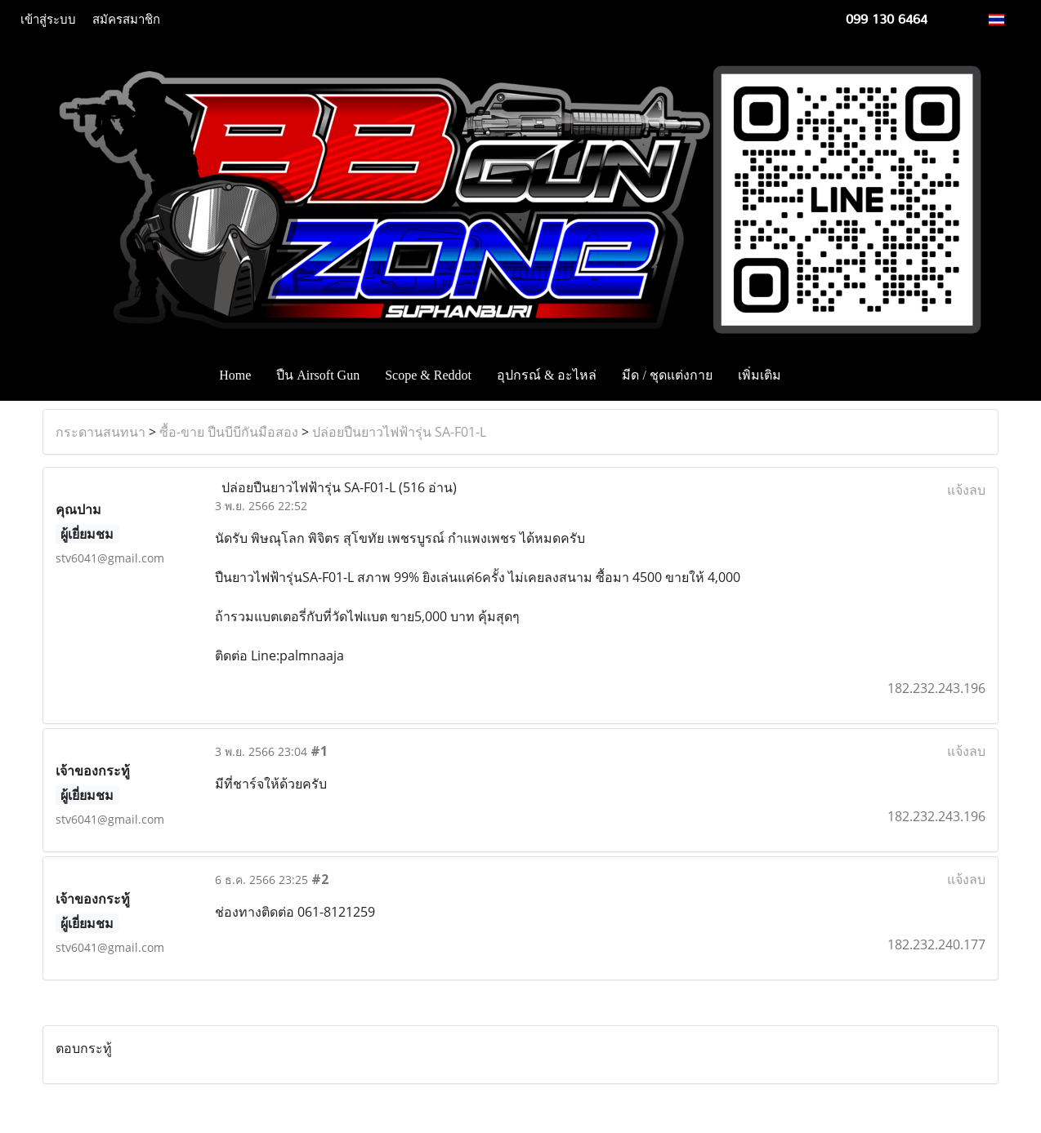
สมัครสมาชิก (126, 19)
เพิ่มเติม (759, 375)
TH (1005, 19)
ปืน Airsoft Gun (318, 375)
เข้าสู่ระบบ (48, 19)
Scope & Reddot (428, 375)
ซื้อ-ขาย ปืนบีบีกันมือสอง (228, 432)
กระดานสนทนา (100, 432)
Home (235, 375)
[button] (818, 375)
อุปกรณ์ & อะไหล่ (546, 375)
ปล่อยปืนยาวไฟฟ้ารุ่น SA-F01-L (399, 432)
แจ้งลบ (966, 490)
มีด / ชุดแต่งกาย (667, 375)
